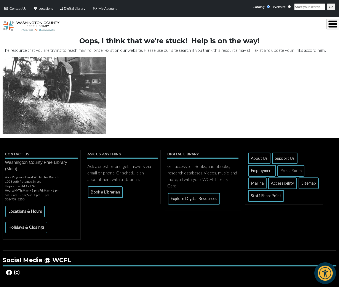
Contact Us (14, 8)
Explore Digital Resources (194, 197)
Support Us (285, 157)
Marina (257, 182)
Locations (43, 8)
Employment (262, 169)
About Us (259, 157)
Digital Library (72, 8)
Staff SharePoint (266, 194)
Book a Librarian (105, 191)
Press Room (291, 169)
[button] (25, 210)
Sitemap (308, 182)
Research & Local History (248, 25)
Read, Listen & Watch (188, 25)
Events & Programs (306, 25)
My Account (104, 8)
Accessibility (282, 182)
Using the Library (135, 25)
